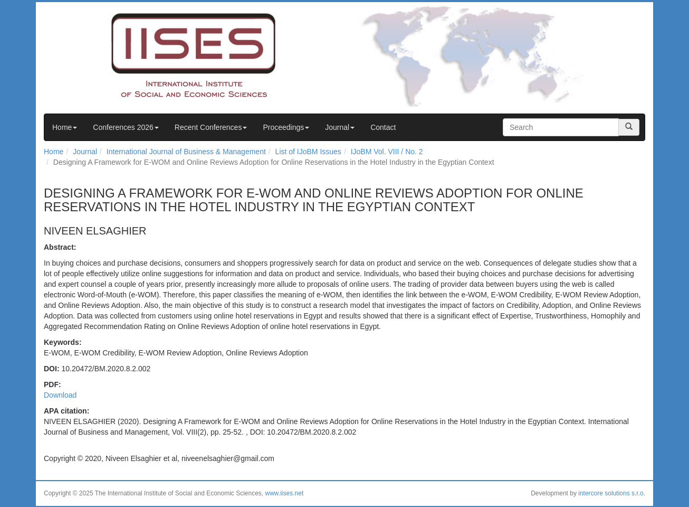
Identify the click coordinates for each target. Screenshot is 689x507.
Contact (383, 127)
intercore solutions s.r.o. (611, 493)
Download (60, 395)
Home (64, 127)
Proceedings (286, 127)
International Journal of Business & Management (186, 151)
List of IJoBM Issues (308, 151)
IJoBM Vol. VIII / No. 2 (387, 151)
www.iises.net (284, 493)
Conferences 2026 (125, 127)
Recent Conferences (211, 127)
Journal (340, 127)
